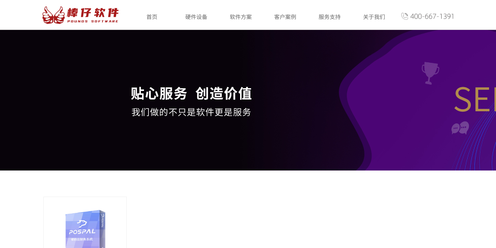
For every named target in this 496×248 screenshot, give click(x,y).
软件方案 (241, 16)
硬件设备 (196, 16)
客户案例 (285, 16)
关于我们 (374, 16)
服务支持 (330, 16)
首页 (151, 16)
